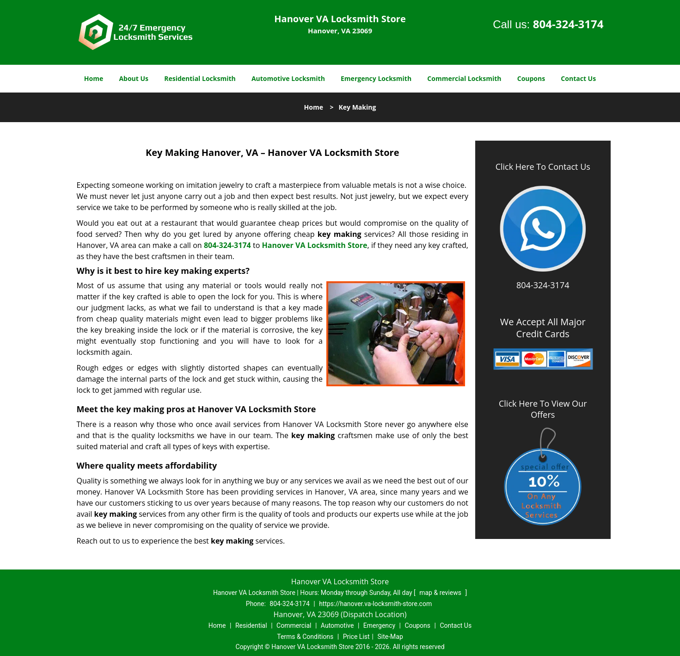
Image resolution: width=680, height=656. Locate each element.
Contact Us (578, 78)
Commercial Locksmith (464, 78)
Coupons (531, 78)
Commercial (293, 625)
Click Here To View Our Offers (543, 409)
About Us (133, 78)
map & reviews (441, 592)
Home (93, 78)
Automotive (337, 625)
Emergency (379, 625)
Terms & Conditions (305, 636)
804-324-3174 (568, 23)
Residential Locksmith (200, 78)
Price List (356, 636)
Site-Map (390, 636)
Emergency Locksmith (376, 78)
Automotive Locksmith (288, 78)
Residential (251, 625)
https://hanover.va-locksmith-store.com (375, 603)
